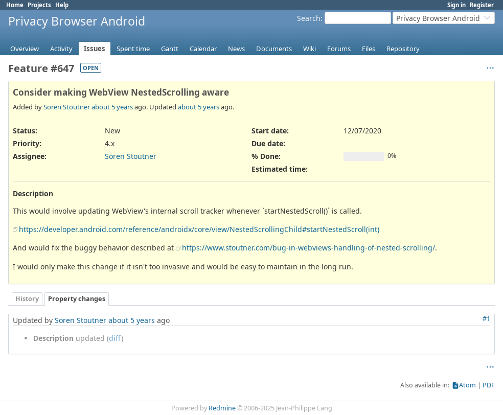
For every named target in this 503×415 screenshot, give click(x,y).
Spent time (133, 48)
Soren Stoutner (66, 106)
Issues (94, 48)
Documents (274, 48)
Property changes (76, 298)
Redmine (222, 408)
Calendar (203, 48)
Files (368, 48)
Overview (24, 48)
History (27, 298)
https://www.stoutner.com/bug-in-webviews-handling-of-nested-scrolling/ (308, 247)
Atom (467, 385)
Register (482, 5)
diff (115, 338)
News (236, 48)
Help (61, 5)
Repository (403, 48)
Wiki (309, 48)
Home (15, 5)
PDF (489, 385)
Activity (61, 48)
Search (309, 18)
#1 (486, 318)
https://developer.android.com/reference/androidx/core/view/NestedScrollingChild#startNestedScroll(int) (199, 229)
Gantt (169, 48)
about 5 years (112, 106)
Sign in (456, 5)
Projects (39, 5)
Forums (339, 48)
